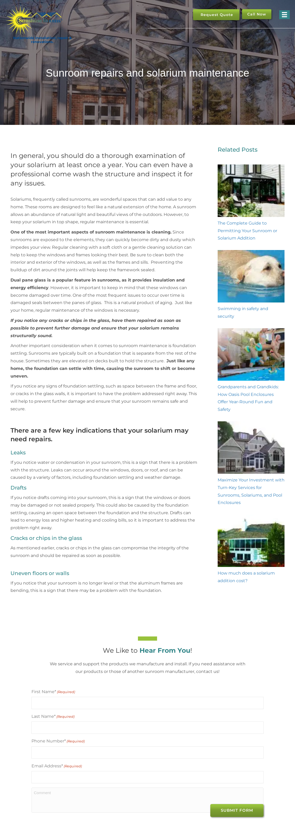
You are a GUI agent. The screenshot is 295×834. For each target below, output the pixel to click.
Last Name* (52, 714)
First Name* (53, 691)
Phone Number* (58, 737)
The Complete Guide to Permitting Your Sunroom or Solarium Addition (247, 231)
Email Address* (56, 760)
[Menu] (284, 14)
